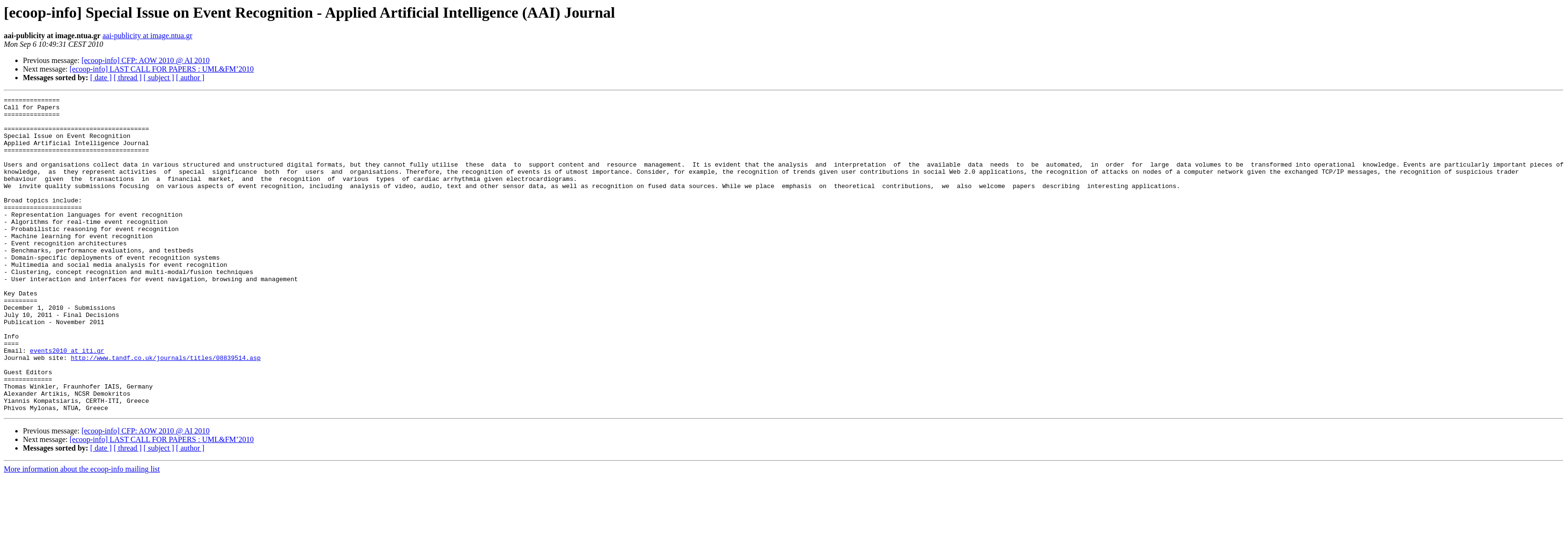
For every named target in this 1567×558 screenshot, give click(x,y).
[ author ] (190, 78)
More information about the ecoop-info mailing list (82, 532)
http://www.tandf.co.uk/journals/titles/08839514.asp (166, 410)
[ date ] (101, 78)
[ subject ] (159, 78)
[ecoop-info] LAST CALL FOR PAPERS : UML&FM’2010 (162, 69)
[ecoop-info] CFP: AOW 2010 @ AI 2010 (146, 60)
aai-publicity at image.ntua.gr (147, 36)
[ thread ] (128, 78)
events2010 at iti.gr (67, 402)
